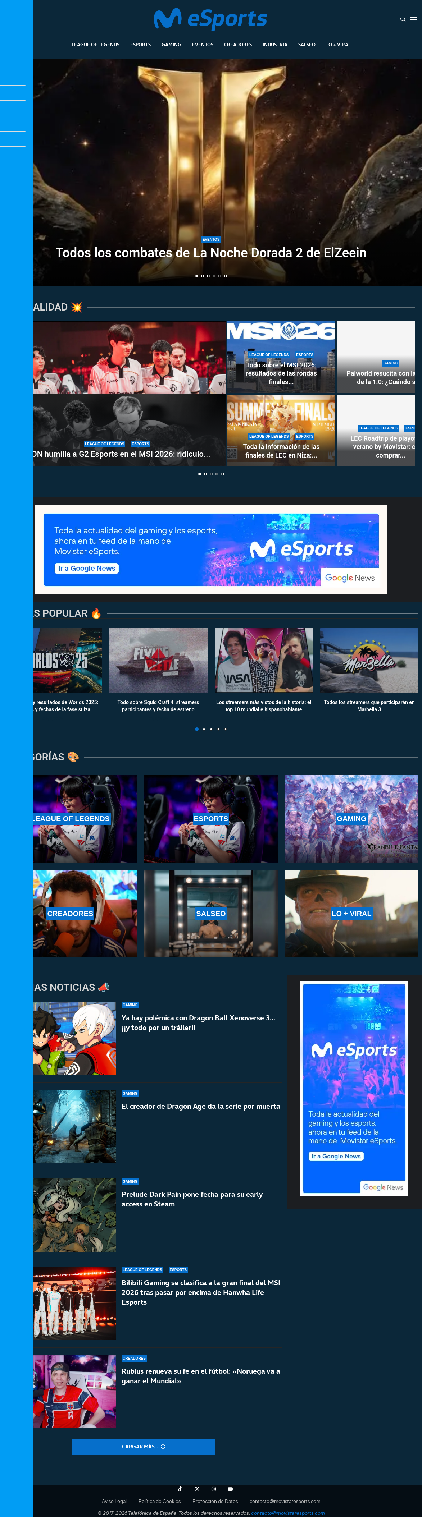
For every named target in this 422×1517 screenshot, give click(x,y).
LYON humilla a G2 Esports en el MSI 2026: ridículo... (116, 454)
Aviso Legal (114, 1501)
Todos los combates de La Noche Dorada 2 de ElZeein (211, 253)
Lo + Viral (338, 44)
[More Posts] (143, 1447)
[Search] (403, 20)
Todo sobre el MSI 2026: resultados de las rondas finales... (281, 373)
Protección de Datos (215, 1501)
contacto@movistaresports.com (285, 1501)
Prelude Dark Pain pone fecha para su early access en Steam (192, 1199)
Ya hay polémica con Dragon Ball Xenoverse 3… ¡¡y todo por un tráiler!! (198, 1023)
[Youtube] (230, 1489)
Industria (275, 44)
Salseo (307, 44)
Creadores (238, 44)
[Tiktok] (180, 1489)
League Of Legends (95, 44)
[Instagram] (214, 1489)
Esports (140, 44)
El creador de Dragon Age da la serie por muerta (201, 1106)
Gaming (171, 44)
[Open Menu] (413, 19)
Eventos (202, 44)
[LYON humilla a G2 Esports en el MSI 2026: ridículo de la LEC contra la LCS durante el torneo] (117, 393)
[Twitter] (197, 1489)
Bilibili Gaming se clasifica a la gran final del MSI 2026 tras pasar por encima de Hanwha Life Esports (201, 1292)
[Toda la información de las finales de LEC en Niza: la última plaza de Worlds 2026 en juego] (281, 430)
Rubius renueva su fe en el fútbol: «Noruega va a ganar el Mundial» (201, 1376)
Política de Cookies (160, 1501)
